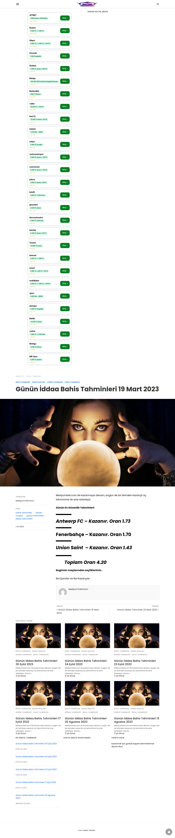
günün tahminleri (55, 382)
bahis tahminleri (23, 382)
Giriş (65, 18)
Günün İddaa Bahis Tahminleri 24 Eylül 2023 (85, 662)
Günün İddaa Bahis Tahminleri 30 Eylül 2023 (36, 662)
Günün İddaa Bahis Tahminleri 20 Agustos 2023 (85, 720)
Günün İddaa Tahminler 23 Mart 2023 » (138, 609)
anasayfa (20, 376)
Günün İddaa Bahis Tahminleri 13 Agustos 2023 (136, 720)
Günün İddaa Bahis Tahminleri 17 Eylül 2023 (38, 720)
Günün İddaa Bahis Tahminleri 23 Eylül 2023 (134, 662)
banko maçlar (38, 382)
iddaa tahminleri (34, 376)
